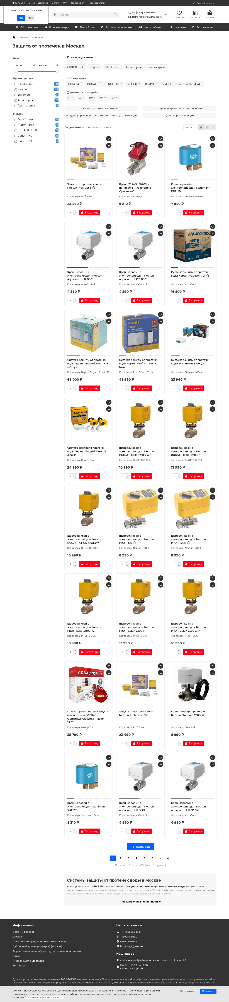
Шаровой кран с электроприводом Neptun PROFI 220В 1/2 (188, 540)
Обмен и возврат (23, 931)
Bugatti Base (26, 125)
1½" (91, 99)
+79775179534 (128, 936)
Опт (65, 3)
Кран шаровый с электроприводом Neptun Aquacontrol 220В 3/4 (188, 807)
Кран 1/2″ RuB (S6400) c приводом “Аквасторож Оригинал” (135, 188)
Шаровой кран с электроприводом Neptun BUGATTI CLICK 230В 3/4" (84, 540)
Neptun (22, 90)
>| (168, 859)
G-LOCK (132, 85)
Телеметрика (26, 106)
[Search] (89, 15)
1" (69, 99)
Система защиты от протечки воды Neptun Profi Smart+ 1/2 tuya (138, 364)
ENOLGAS (112, 85)
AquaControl (25, 120)
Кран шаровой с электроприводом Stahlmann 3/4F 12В (87, 807)
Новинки (178, 28)
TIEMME (150, 85)
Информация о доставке (28, 960)
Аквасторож (26, 101)
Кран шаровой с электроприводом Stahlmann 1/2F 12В (190, 188)
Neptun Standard (189, 85)
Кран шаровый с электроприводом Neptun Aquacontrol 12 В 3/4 (136, 807)
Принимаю (208, 991)
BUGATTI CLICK (27, 131)
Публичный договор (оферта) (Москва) (37, 946)
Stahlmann (24, 95)
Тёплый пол (85, 28)
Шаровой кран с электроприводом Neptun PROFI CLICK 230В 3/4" (188, 628)
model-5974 (25, 142)
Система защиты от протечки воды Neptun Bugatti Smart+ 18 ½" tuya (87, 364)
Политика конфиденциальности (44, 997)
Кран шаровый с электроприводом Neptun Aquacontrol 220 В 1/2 (136, 276)
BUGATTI (92, 85)
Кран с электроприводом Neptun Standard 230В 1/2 (188, 714)
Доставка (43, 3)
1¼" (80, 99)
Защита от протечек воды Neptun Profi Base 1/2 (84, 186)
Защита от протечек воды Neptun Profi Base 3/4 (136, 714)
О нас (32, 3)
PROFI (167, 85)
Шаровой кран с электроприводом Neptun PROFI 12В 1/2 (136, 540)
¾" (113, 99)
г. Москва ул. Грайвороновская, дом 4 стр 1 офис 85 (153, 960)
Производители (96, 3)
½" (101, 99)
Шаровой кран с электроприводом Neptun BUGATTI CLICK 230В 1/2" (136, 452)
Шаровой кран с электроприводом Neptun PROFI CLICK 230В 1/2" (84, 628)
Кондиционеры (28, 28)
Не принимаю (187, 991)
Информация (23, 925)
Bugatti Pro (25, 136)
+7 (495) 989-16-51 (142, 13)
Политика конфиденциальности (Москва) (39, 941)
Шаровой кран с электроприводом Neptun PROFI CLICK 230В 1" (136, 628)
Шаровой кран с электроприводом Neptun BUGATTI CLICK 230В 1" (188, 452)
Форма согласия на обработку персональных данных (47, 951)
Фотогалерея (202, 28)
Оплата (56, 3)
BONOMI (73, 85)
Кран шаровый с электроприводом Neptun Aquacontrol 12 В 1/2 (84, 276)
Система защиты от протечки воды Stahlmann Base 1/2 (190, 362)
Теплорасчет (77, 3)
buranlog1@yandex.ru (144, 17)
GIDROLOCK (25, 84)
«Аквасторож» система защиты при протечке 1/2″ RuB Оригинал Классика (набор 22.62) (88, 718)
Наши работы (150, 28)
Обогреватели (57, 28)
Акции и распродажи (117, 28)
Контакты (19, 965)
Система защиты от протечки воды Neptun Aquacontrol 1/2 (190, 274)
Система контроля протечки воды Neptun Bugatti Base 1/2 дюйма (86, 452)
